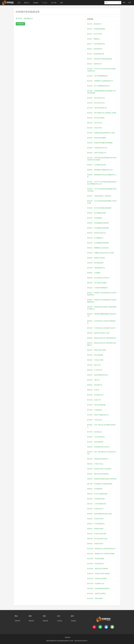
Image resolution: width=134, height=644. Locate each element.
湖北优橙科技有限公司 (64, 640)
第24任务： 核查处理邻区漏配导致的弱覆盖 (100, 142)
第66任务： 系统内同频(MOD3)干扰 (97, 375)
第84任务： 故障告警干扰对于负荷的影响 (99, 469)
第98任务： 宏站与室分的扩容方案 (97, 538)
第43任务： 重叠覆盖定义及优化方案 (98, 248)
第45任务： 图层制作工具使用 (96, 258)
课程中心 (26, 2)
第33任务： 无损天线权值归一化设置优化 (99, 196)
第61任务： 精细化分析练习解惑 (96, 350)
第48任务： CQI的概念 (93, 273)
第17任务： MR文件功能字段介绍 (97, 108)
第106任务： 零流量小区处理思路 (97, 578)
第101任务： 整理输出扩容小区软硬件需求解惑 (101, 553)
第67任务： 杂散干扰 (93, 380)
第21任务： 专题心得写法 (94, 128)
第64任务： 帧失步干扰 (94, 365)
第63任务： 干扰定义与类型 (95, 360)
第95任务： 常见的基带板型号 (96, 523)
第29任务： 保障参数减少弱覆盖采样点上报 (100, 169)
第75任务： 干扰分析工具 (94, 420)
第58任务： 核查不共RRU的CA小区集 (98, 333)
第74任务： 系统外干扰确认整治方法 (98, 415)
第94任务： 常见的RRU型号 (95, 518)
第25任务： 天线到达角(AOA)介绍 (97, 147)
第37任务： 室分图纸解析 (94, 218)
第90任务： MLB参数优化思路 (96, 498)
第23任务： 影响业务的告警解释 (96, 137)
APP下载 (53, 2)
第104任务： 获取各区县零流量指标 (97, 568)
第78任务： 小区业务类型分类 (96, 437)
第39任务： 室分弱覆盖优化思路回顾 (98, 228)
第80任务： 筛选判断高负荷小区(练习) (98, 447)
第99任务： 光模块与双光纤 (95, 543)
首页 (19, 2)
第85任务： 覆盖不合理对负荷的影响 (98, 474)
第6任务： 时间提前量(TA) (94, 49)
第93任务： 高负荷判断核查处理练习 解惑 (99, 513)
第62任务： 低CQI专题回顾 (95, 355)
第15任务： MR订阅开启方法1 (96, 98)
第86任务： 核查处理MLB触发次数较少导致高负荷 (102, 479)
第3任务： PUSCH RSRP (94, 34)
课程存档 (67, 637)
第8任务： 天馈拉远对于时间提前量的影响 (99, 59)
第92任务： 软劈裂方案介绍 (95, 508)
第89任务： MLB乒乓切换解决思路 (97, 494)
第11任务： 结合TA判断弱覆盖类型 (97, 76)
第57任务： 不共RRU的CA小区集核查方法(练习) (101, 328)
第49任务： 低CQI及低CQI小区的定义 (98, 277)
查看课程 (20, 24)
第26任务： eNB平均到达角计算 (96, 152)
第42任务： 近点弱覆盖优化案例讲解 (98, 243)
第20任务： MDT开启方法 (94, 123)
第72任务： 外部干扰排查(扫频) (96, 405)
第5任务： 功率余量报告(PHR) (96, 44)
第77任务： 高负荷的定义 (94, 432)
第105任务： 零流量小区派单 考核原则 (98, 573)
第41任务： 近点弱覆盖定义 (95, 238)
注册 (129, 2)
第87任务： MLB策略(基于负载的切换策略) (99, 484)
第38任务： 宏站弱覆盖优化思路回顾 (98, 223)
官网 (61, 2)
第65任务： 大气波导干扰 (94, 370)
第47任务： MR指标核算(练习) (96, 268)
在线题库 (35, 2)
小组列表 (59, 621)
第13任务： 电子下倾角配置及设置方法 (98, 86)
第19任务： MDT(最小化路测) (95, 118)
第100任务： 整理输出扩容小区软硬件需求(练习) (101, 548)
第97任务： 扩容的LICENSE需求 (96, 533)
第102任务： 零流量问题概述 (95, 558)
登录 (124, 2)
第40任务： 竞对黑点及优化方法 (96, 233)
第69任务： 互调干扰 (93, 390)
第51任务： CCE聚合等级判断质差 (97, 287)
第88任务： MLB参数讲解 (94, 489)
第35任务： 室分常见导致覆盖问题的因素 (99, 208)
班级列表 (45, 621)
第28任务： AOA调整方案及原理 (96, 164)
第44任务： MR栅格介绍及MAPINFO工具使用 (100, 253)
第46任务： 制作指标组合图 (95, 263)
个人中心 (44, 2)
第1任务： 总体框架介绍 (94, 24)
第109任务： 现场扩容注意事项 (96, 593)
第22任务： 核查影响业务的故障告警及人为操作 (101, 133)
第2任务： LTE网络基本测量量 (96, 29)
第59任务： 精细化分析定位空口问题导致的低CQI (101, 338)
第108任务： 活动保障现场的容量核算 (98, 588)
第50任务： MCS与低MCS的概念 (97, 282)
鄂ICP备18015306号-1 (81, 640)
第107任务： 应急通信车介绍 (95, 583)
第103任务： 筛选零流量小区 (95, 563)
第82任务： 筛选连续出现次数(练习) (97, 459)
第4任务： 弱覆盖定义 (93, 39)
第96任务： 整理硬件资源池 (95, 528)
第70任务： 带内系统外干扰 (95, 395)
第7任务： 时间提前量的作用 (95, 54)
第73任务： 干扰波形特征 (94, 410)
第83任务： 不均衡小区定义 (95, 464)
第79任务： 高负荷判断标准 (95, 442)
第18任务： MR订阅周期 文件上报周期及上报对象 (101, 113)
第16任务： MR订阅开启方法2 (96, 103)
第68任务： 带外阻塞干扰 (94, 385)
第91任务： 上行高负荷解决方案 (96, 503)
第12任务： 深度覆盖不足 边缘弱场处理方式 (100, 81)
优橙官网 (17, 621)
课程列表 (31, 621)
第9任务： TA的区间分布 (94, 64)
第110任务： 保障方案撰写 (95, 598)
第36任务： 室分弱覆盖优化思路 (96, 213)
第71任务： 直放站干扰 (94, 400)
